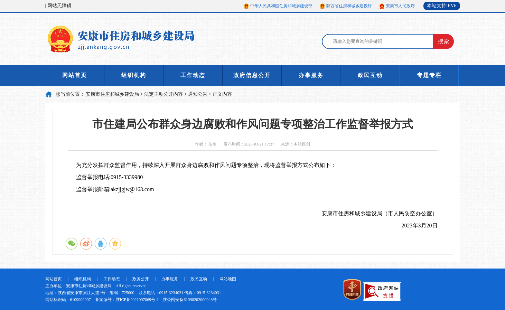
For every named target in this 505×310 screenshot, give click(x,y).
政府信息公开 (252, 75)
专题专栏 (429, 75)
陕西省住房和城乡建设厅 (349, 5)
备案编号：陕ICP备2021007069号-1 (127, 299)
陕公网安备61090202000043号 (190, 299)
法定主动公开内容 (163, 94)
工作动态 (192, 75)
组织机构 (133, 75)
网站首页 (74, 75)
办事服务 (311, 75)
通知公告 (197, 94)
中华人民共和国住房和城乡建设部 (281, 5)
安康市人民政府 (400, 5)
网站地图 (227, 278)
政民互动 (370, 75)
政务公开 (140, 278)
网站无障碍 (59, 5)
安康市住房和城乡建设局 (112, 94)
